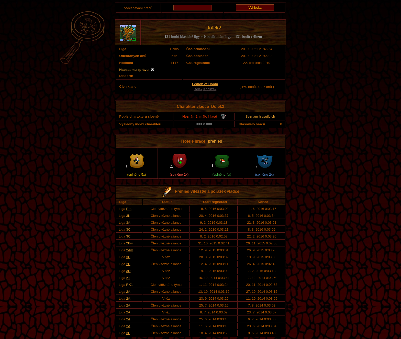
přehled (215, 141)
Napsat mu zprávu (134, 70)
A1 (128, 278)
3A (128, 222)
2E (128, 264)
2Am (129, 250)
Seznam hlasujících (260, 116)
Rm (128, 209)
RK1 (129, 285)
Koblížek (209, 89)
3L (128, 333)
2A (128, 291)
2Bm (129, 243)
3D (128, 271)
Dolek (198, 89)
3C (128, 229)
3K (128, 216)
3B (128, 257)
